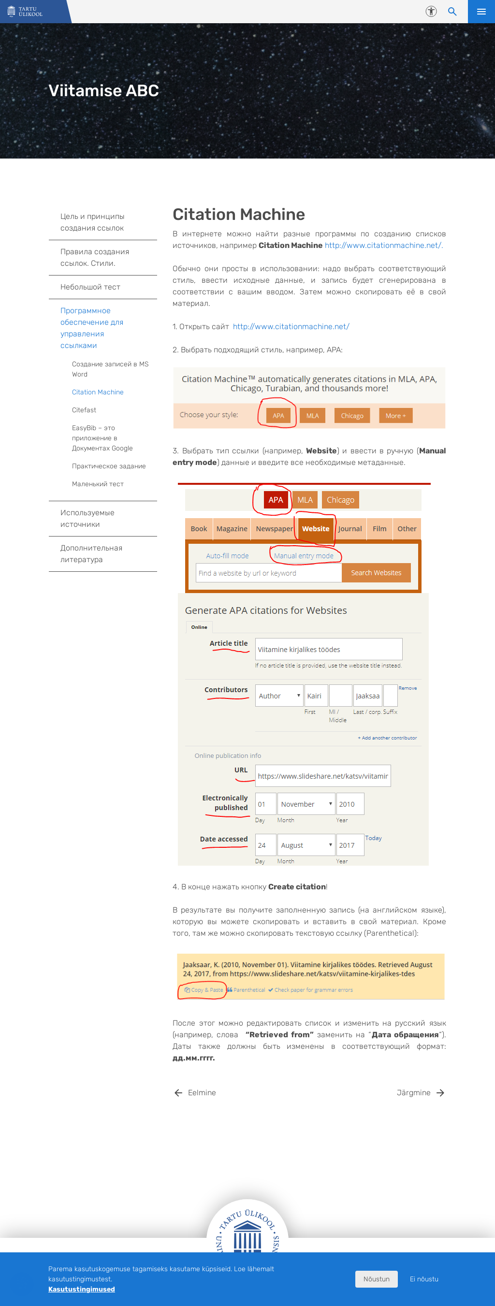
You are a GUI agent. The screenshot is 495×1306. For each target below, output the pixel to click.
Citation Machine (98, 392)
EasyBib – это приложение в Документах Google (114, 438)
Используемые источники (87, 518)
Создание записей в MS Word (110, 369)
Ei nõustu (424, 1279)
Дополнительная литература (91, 553)
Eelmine (202, 1092)
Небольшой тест (90, 286)
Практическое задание (109, 466)
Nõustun (377, 1279)
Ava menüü (481, 11)
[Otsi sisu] (452, 11)
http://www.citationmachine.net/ (291, 326)
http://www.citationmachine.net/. (384, 245)
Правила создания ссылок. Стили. (108, 257)
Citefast (84, 410)
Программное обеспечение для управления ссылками (108, 328)
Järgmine (414, 1092)
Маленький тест (98, 484)
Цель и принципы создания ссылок (108, 222)
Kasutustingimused (81, 1289)
